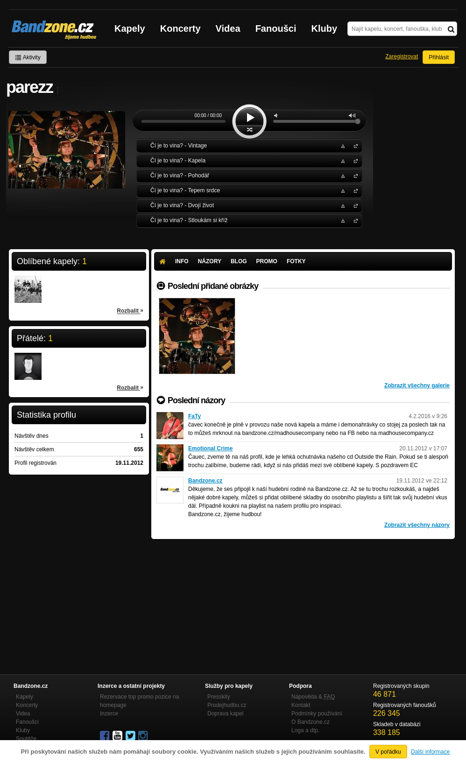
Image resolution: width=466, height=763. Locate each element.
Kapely (129, 28)
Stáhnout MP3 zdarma (342, 145)
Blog (239, 261)
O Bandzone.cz (310, 722)
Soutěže (26, 738)
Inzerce (109, 713)
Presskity (218, 696)
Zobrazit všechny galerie (417, 385)
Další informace (430, 752)
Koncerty (180, 28)
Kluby (324, 28)
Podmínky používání (316, 713)
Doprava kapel (225, 713)
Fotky (296, 261)
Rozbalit (130, 310)
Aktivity (28, 57)
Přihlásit (439, 57)
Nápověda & (313, 696)
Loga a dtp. (305, 730)
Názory (209, 261)
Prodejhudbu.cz (226, 705)
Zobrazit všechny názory (417, 525)
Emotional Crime (210, 448)
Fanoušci (276, 28)
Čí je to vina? (354, 145)
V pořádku (388, 752)
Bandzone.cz (205, 480)
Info (182, 261)
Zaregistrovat (401, 56)
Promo (266, 261)
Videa (228, 28)
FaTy (194, 416)
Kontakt (301, 705)
